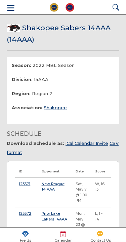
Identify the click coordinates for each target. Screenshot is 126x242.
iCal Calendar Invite (87, 143)
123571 (24, 184)
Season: (21, 65)
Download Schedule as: (35, 143)
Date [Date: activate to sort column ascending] (80, 171)
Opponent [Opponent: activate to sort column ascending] (50, 171)
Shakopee (55, 107)
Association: (27, 107)
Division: (22, 79)
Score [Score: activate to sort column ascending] (100, 171)
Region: (21, 93)
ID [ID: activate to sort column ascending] (21, 171)
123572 (25, 213)
